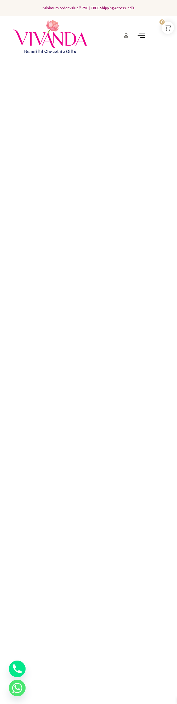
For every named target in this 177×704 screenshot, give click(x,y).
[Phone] (17, 669)
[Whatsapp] (17, 688)
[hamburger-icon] (141, 36)
